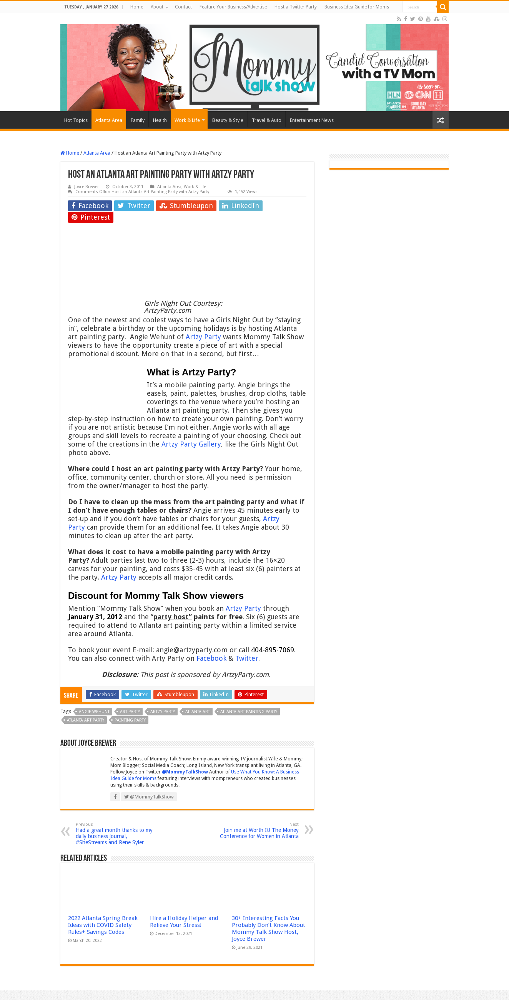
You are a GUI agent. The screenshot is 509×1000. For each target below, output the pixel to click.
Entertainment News (312, 120)
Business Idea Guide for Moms (356, 7)
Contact (183, 7)
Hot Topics (76, 120)
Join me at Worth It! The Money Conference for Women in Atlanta (259, 830)
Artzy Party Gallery (191, 444)
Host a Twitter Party (295, 7)
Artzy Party (203, 337)
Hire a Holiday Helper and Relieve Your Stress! (184, 921)
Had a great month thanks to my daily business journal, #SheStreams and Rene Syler (115, 833)
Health (160, 120)
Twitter (246, 658)
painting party (130, 720)
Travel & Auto (266, 120)
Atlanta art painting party (248, 711)
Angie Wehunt (94, 711)
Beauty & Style (227, 120)
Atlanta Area (108, 120)
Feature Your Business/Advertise (233, 7)
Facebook (211, 658)
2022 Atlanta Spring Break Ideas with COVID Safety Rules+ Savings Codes (103, 925)
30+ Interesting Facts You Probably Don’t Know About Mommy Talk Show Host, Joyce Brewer (268, 928)
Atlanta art (197, 711)
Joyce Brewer (86, 186)
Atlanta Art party (85, 720)
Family (138, 120)
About (157, 7)
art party (130, 711)
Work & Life (187, 120)
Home (136, 7)
